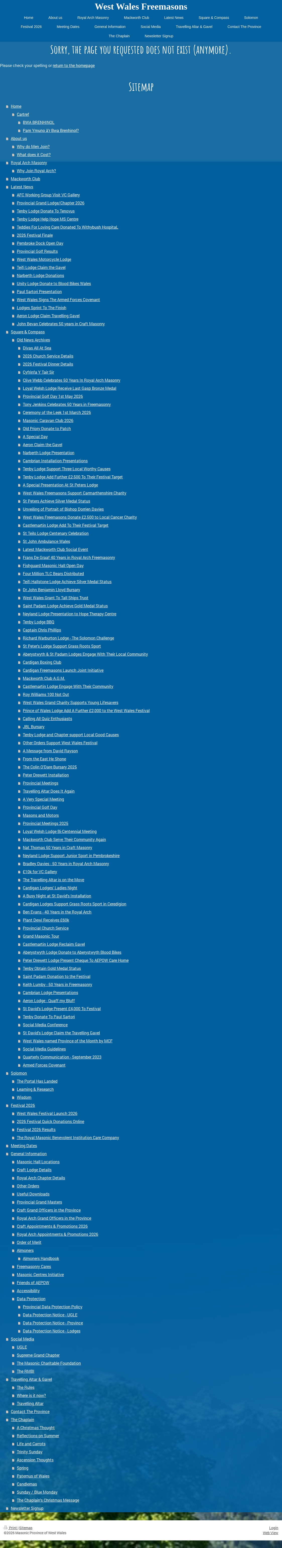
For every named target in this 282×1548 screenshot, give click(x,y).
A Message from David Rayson (50, 750)
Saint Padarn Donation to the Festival (56, 976)
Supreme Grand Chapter (38, 1355)
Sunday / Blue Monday (37, 1492)
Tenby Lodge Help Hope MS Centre (47, 219)
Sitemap (25, 1527)
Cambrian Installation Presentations (55, 460)
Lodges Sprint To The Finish (41, 307)
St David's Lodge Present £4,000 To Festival (62, 1008)
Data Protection (31, 1298)
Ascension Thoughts (35, 1459)
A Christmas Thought (36, 1427)
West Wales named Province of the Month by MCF (67, 1040)
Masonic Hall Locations (38, 1161)
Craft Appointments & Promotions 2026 (52, 1226)
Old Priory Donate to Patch (47, 428)
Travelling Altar (30, 1403)
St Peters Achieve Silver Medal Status (56, 501)
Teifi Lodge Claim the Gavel (41, 267)
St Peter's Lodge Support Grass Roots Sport (62, 646)
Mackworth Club (25, 178)
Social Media (22, 1339)
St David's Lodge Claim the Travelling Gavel (61, 1032)
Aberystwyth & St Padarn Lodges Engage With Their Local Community (85, 654)
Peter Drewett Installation (46, 775)
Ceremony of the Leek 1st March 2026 (57, 412)
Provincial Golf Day (40, 807)
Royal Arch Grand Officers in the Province (54, 1218)
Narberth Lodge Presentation (48, 452)
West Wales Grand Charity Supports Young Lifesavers (70, 702)
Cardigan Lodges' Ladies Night (50, 887)
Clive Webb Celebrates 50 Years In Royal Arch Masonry (71, 380)
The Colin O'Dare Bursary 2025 (50, 766)
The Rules (25, 1387)
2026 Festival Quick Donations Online (50, 1121)
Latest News (22, 186)
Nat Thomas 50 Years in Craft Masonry (57, 847)
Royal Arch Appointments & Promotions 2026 (57, 1234)
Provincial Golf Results (37, 251)
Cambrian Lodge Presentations (50, 992)
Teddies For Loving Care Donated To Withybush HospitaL (67, 227)
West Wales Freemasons (141, 7)
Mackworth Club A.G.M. (44, 678)
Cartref (23, 114)
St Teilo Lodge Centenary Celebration (56, 533)
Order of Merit (29, 1242)
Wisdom (24, 1097)
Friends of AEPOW (33, 1282)
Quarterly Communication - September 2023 (62, 1057)
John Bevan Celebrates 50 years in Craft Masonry (61, 323)
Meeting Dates (24, 1145)
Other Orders (28, 1185)
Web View (270, 1532)
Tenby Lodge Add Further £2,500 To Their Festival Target (73, 476)
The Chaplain (22, 1419)
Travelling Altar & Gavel (31, 1379)
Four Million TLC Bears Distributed (53, 573)
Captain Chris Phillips (42, 629)
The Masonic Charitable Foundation (49, 1363)
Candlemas (27, 1484)
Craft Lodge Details (34, 1169)
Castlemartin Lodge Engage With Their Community (68, 686)
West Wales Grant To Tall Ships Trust (55, 597)
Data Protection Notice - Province (53, 1322)
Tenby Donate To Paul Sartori (49, 1016)
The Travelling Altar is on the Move (53, 879)
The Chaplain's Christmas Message (48, 1500)
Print (11, 1527)
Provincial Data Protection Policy (52, 1306)
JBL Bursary (33, 726)
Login (273, 1527)
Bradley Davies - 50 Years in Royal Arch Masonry (66, 863)
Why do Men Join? (33, 146)
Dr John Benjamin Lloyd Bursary (51, 589)
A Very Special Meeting (43, 799)
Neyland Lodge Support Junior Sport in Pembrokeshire (71, 855)
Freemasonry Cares (34, 1266)
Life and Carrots (31, 1443)
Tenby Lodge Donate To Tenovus (46, 211)
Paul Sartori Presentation (39, 291)
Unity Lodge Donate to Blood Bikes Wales (54, 283)
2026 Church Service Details (48, 356)
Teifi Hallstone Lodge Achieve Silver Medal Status (67, 581)
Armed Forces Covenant (44, 1065)
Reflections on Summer (38, 1435)
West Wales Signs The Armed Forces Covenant (58, 299)
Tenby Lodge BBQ (38, 621)
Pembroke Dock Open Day (40, 243)
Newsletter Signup (27, 1508)
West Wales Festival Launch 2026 (47, 1113)
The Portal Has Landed (37, 1081)
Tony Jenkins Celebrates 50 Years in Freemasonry (67, 404)
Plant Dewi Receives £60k (46, 920)
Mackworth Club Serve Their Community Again (64, 839)
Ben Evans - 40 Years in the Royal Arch (57, 911)
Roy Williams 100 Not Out (46, 694)
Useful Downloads (33, 1194)
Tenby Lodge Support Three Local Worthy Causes (66, 468)
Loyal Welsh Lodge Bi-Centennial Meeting (60, 831)
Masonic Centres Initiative (40, 1274)
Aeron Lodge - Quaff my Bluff (49, 1000)
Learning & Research (35, 1089)
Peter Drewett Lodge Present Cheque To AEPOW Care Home (76, 960)
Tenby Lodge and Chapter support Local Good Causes (71, 734)
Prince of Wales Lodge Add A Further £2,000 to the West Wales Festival (86, 710)
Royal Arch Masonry (29, 162)
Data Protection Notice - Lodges (51, 1330)
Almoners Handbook (41, 1258)
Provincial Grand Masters (39, 1202)
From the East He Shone (44, 758)
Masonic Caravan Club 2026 (48, 420)
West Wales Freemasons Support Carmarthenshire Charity (74, 493)
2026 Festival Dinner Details (48, 364)
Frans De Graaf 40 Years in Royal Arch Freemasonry (69, 557)
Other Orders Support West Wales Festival (60, 742)
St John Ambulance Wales (46, 541)
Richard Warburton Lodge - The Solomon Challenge (68, 638)
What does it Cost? (34, 154)
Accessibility (28, 1290)
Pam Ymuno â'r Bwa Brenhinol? (51, 130)
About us (19, 138)
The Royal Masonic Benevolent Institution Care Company (68, 1137)
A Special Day (35, 436)
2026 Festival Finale (35, 235)
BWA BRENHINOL (38, 122)
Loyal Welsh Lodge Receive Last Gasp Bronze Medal (69, 388)
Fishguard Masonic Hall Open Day (53, 565)
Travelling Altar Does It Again (49, 791)
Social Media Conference (45, 1024)
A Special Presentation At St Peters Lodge (60, 484)
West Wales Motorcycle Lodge (44, 259)
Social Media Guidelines (44, 1048)
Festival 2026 (23, 1105)
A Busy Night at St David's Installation (57, 895)
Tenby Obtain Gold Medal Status (52, 968)
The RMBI (25, 1371)
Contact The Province (30, 1411)
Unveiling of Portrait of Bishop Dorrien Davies (63, 509)
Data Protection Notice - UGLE (50, 1314)
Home (16, 106)
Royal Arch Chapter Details (41, 1177)
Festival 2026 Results (36, 1129)
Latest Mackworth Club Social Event (55, 549)
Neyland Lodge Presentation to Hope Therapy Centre (69, 613)
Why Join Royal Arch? (36, 170)
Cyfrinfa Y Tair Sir (38, 372)
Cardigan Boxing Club (42, 662)
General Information (29, 1153)
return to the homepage (74, 65)
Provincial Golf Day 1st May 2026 (53, 396)
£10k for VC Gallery (40, 871)
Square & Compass (28, 331)
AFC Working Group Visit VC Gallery (48, 194)
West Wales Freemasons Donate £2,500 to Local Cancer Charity (80, 517)
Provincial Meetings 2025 (45, 823)
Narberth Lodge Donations (40, 275)
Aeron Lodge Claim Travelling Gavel (48, 315)
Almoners (25, 1250)
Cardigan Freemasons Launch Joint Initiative (63, 670)
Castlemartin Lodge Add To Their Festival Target (65, 525)
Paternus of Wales (33, 1476)
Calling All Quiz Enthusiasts (47, 718)
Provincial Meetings (40, 783)
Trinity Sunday (29, 1451)
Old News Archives (33, 339)
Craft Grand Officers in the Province (49, 1210)
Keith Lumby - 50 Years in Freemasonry (57, 984)
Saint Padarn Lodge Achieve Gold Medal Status (65, 605)
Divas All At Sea (37, 347)
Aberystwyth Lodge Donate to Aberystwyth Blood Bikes (72, 952)
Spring (22, 1467)
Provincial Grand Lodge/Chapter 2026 (50, 202)
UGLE (22, 1347)
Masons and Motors (41, 815)
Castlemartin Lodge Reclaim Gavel (54, 944)
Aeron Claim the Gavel (42, 444)
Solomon (19, 1073)
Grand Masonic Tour (41, 936)
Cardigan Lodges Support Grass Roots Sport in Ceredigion (74, 903)
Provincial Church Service (46, 928)
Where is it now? (31, 1395)
